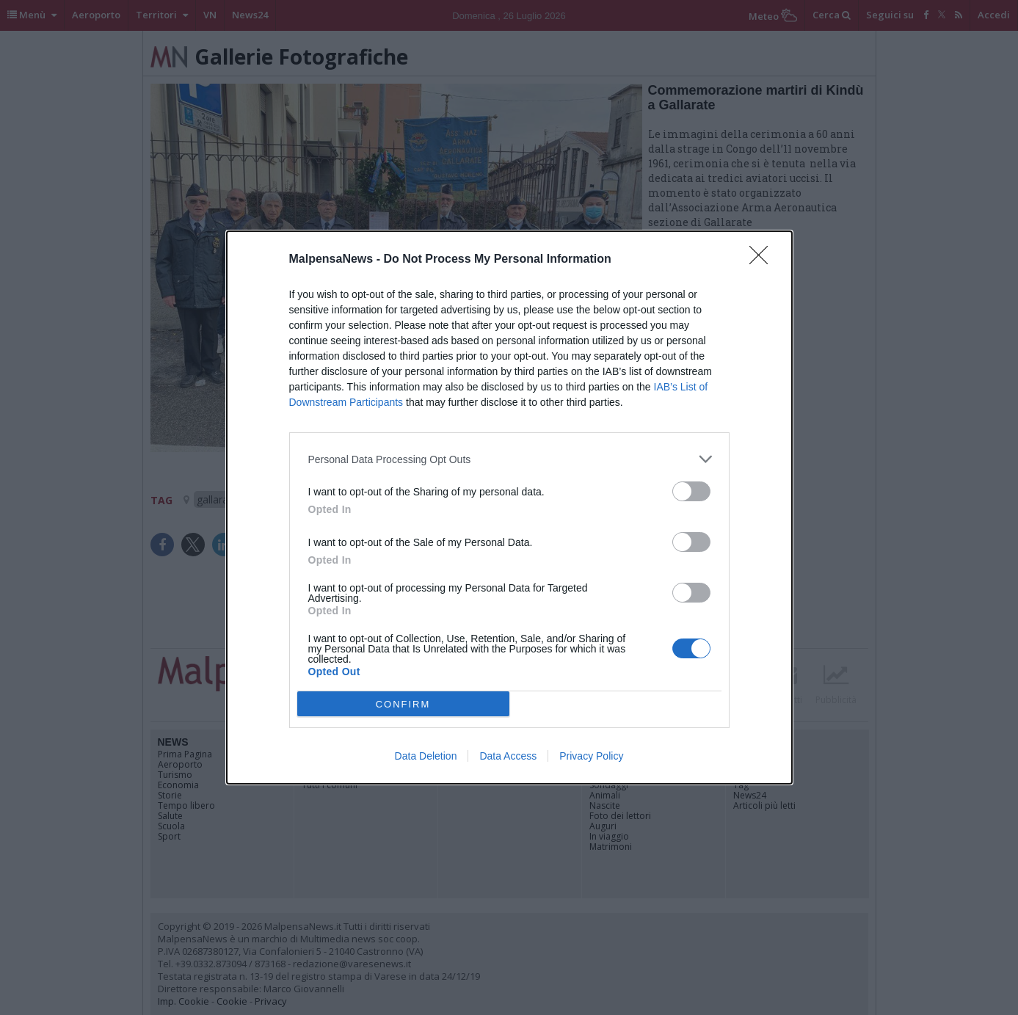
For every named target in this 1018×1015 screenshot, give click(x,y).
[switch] (691, 491)
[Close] (763, 260)
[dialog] (509, 507)
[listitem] (509, 459)
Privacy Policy (591, 756)
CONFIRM (403, 704)
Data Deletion (426, 756)
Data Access (508, 756)
